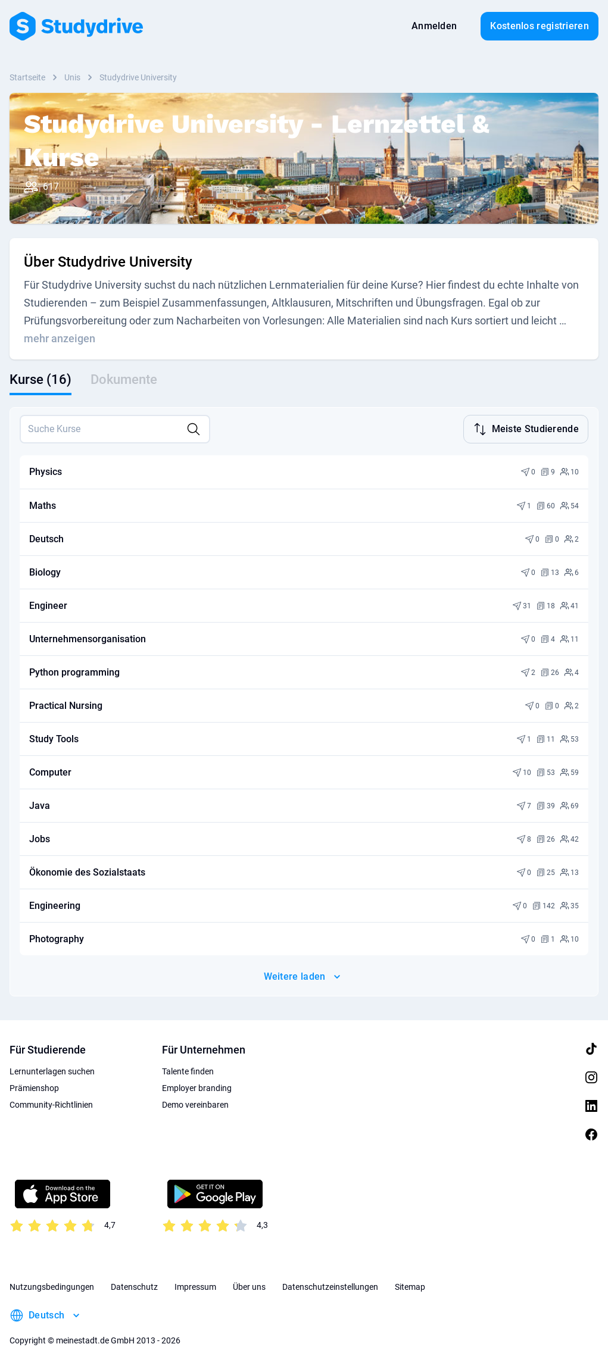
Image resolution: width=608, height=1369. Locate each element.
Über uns (249, 1285)
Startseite (27, 77)
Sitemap (410, 1285)
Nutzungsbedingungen (52, 1285)
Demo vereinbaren (195, 1103)
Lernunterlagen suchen (52, 1070)
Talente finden (188, 1070)
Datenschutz (134, 1285)
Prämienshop (34, 1087)
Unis (72, 77)
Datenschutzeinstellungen (330, 1285)
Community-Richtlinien (51, 1103)
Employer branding (197, 1087)
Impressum (195, 1285)
